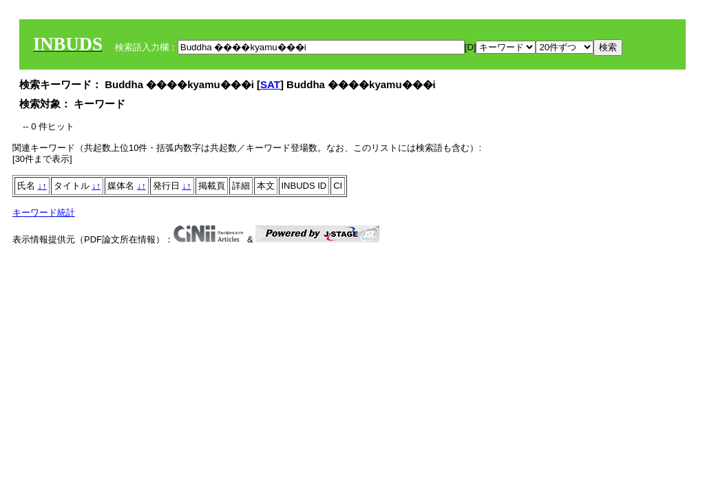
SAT (270, 84)
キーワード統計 (43, 212)
